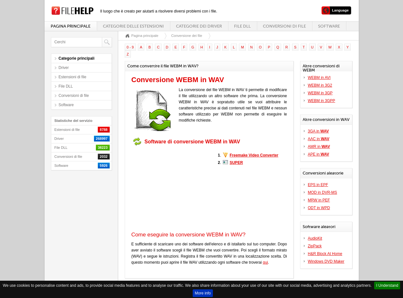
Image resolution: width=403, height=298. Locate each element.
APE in (318, 154)
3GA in (318, 131)
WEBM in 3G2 (320, 85)
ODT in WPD (319, 208)
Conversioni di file (284, 26)
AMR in (319, 146)
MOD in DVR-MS (322, 192)
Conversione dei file (186, 36)
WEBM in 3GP (320, 93)
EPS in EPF (318, 185)
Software (329, 26)
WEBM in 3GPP (321, 100)
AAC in (318, 139)
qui (265, 262)
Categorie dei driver (199, 26)
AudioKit (315, 238)
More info (203, 293)
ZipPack (315, 246)
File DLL (242, 26)
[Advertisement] (171, 189)
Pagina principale (70, 26)
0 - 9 (130, 47)
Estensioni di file (73, 77)
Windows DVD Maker (326, 261)
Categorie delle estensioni (133, 26)
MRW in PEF (319, 200)
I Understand (387, 285)
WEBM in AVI (319, 77)
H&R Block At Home (325, 253)
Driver (64, 67)
